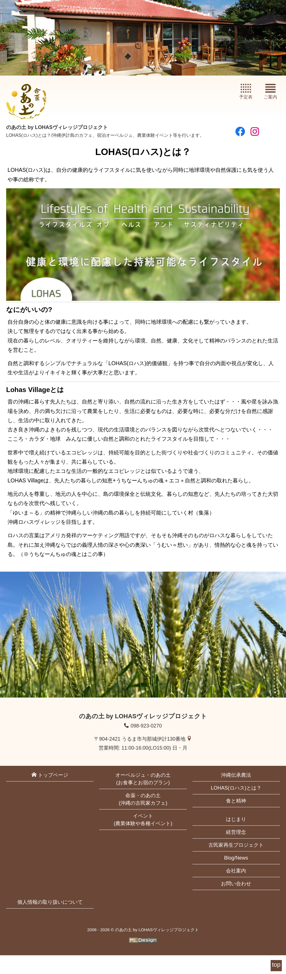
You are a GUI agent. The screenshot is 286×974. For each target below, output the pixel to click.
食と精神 (236, 820)
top (276, 964)
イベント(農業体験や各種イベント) (143, 838)
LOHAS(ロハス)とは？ (236, 807)
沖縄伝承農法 (236, 794)
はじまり (236, 838)
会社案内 (236, 890)
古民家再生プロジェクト (236, 864)
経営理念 (236, 851)
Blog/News (236, 877)
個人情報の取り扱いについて (50, 921)
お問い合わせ (236, 902)
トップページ (50, 794)
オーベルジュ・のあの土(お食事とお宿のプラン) (143, 797)
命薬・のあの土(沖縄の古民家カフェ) (143, 818)
